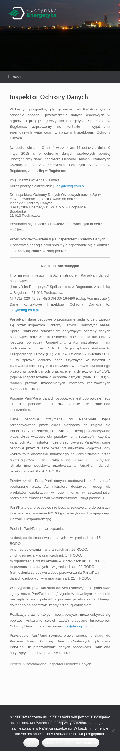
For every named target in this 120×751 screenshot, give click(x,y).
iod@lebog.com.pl (70, 186)
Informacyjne (36, 664)
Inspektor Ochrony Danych (69, 664)
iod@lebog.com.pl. (79, 626)
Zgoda (31, 743)
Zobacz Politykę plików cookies (71, 743)
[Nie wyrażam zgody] (113, 730)
